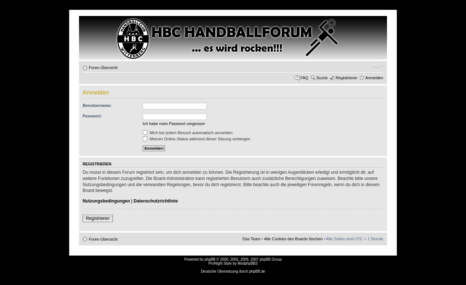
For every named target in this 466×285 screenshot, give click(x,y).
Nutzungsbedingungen (106, 201)
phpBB (210, 259)
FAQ (304, 78)
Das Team (251, 239)
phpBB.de (257, 271)
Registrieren (346, 78)
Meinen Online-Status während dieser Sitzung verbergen (196, 139)
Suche (322, 78)
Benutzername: (97, 105)
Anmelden (374, 78)
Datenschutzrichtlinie (156, 201)
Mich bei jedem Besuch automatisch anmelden (188, 133)
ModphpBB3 (248, 263)
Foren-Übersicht (103, 67)
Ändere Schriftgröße (378, 66)
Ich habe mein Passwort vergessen (174, 123)
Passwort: (92, 116)
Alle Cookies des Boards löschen (293, 239)
